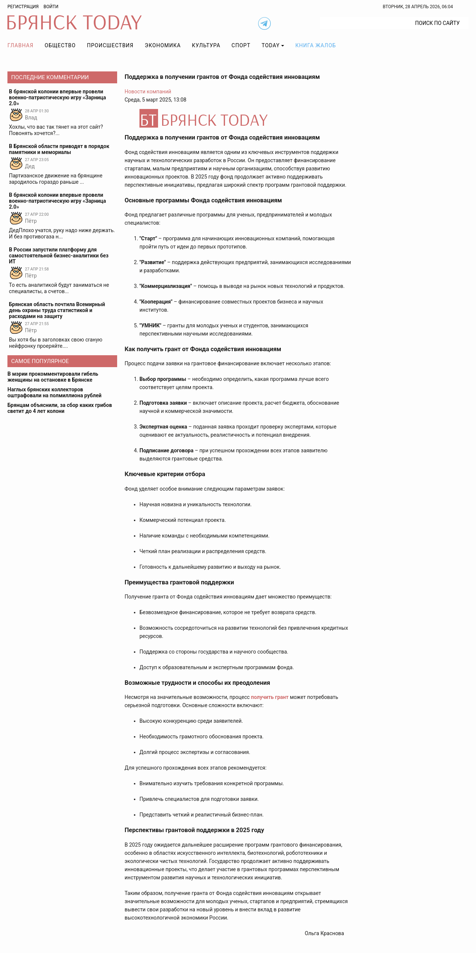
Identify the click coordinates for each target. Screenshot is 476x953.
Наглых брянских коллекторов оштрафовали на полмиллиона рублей (54, 392)
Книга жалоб (315, 45)
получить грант (270, 697)
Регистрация (23, 6)
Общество (60, 45)
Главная (20, 45)
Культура (206, 45)
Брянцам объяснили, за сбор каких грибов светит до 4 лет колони (59, 408)
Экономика (163, 45)
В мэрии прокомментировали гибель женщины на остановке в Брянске (52, 377)
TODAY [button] (271, 45)
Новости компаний (148, 91)
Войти (51, 6)
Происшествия (110, 45)
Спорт (241, 45)
